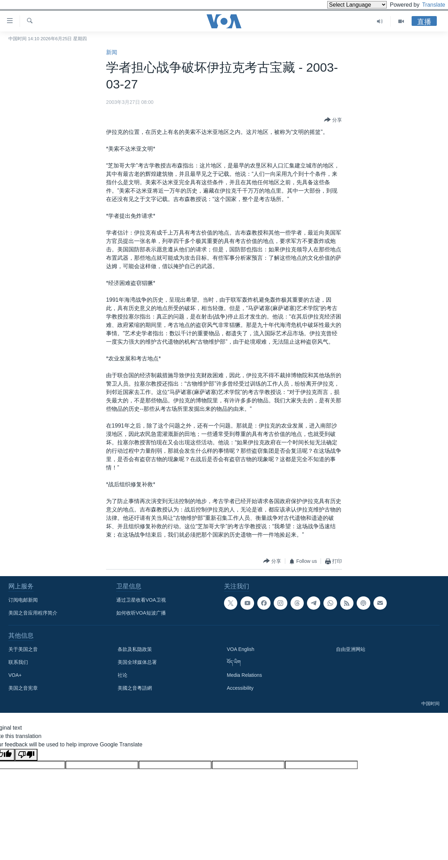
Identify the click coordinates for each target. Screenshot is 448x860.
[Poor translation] (26, 755)
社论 (122, 675)
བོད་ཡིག (234, 662)
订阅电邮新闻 (23, 600)
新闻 (111, 52)
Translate (427, 5)
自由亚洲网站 (350, 649)
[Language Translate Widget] (345, 4)
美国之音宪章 (23, 688)
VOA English (240, 649)
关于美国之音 (23, 649)
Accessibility (240, 688)
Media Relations (244, 675)
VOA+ (15, 675)
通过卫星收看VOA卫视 (141, 600)
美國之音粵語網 (135, 688)
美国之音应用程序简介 (32, 613)
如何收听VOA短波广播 (141, 613)
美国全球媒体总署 (137, 662)
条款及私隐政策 (135, 649)
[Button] (333, 120)
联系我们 (18, 662)
